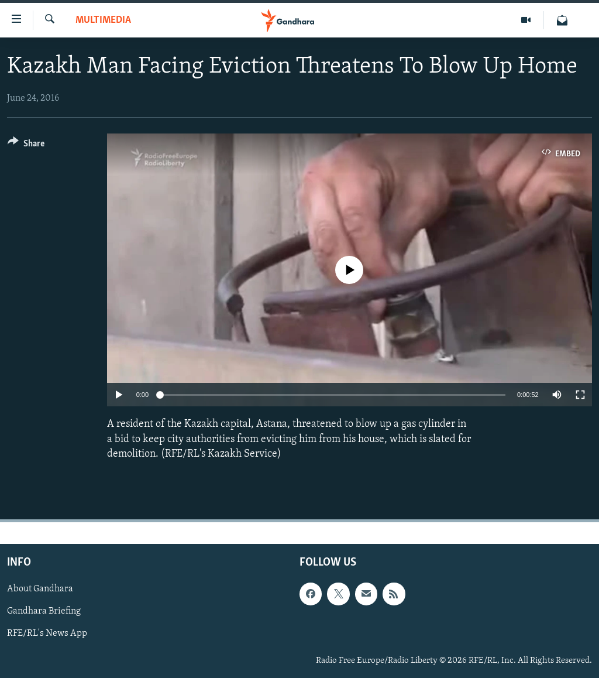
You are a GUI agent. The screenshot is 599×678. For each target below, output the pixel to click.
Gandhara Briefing (44, 611)
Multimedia (103, 20)
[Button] (26, 145)
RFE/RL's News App (47, 633)
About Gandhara (40, 589)
